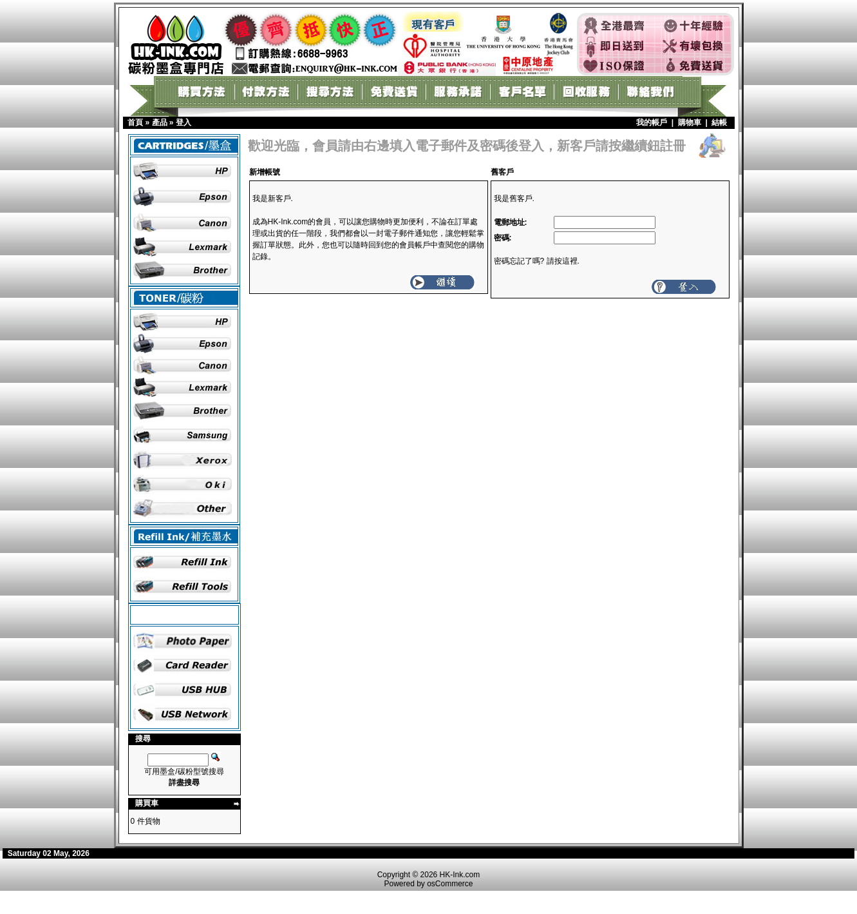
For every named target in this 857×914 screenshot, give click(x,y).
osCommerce (450, 883)
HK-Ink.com (460, 874)
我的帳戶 (651, 122)
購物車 (689, 122)
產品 (159, 122)
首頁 (135, 122)
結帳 (719, 122)
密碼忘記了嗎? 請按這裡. (536, 261)
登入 (183, 122)
